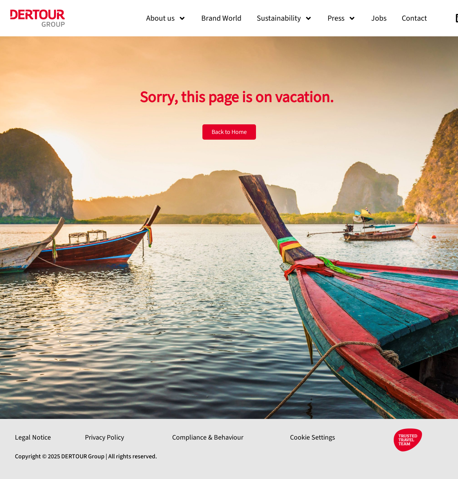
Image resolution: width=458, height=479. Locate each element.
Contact (414, 18)
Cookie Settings (312, 437)
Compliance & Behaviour (207, 437)
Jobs (378, 18)
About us (166, 18)
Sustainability (284, 18)
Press (342, 18)
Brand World (221, 18)
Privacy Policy (104, 437)
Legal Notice (33, 437)
